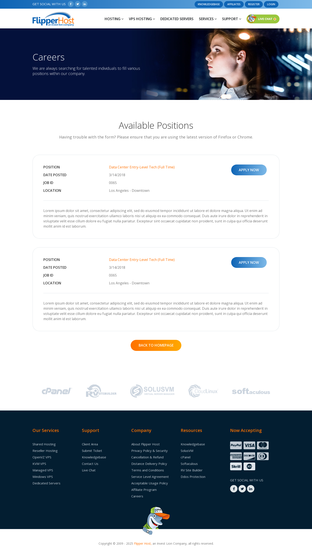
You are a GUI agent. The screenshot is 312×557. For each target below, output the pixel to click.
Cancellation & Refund (147, 457)
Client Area (90, 444)
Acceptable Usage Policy (149, 483)
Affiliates (233, 4)
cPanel (185, 457)
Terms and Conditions (147, 470)
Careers (137, 496)
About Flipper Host (145, 444)
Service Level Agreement (150, 476)
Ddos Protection (193, 476)
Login (271, 4)
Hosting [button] (114, 18)
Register (254, 4)
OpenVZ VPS (41, 457)
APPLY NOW (249, 170)
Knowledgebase (209, 4)
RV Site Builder (192, 470)
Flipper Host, (143, 543)
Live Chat (89, 470)
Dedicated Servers (176, 18)
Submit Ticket (92, 450)
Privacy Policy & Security (149, 450)
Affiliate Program (144, 489)
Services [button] (208, 18)
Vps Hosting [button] (142, 18)
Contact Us (90, 463)
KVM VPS (39, 463)
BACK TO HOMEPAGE (156, 345)
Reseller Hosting (45, 450)
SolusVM (187, 450)
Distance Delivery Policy (149, 463)
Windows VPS (42, 476)
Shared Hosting (44, 444)
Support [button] (231, 18)
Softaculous (189, 463)
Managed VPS (42, 470)
